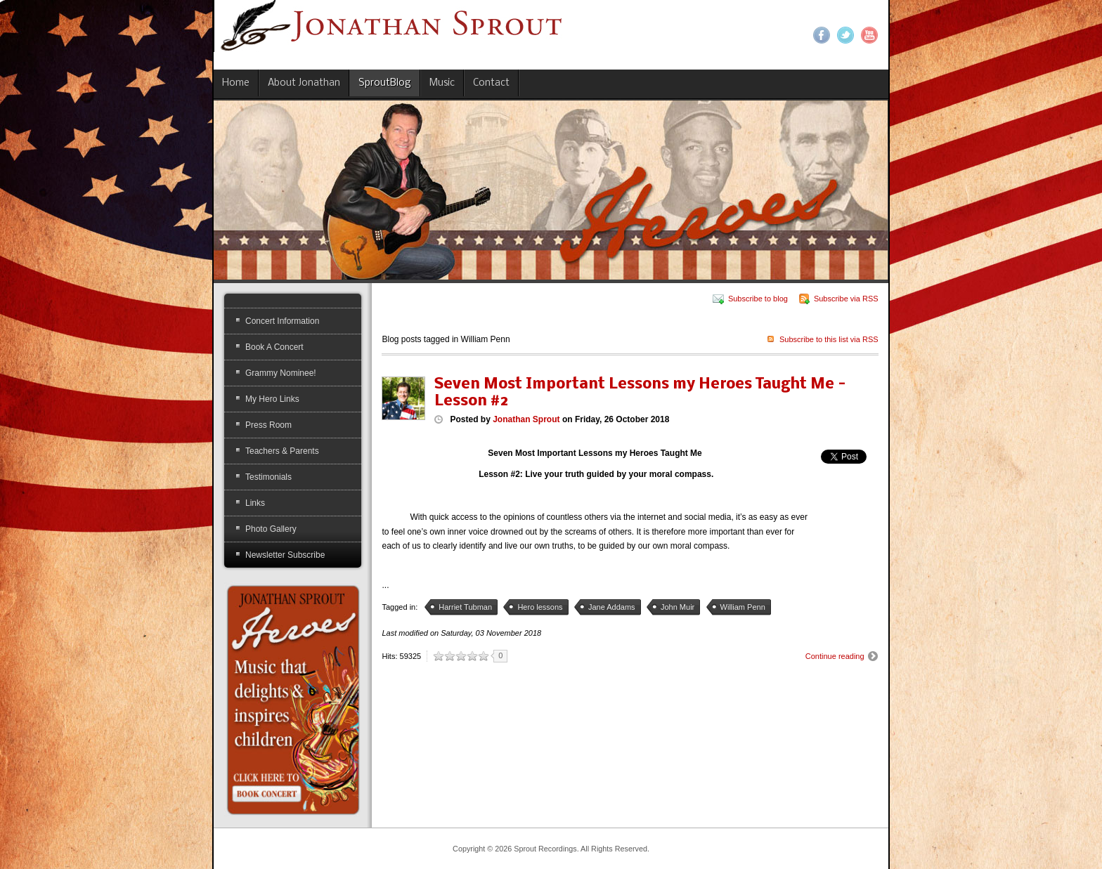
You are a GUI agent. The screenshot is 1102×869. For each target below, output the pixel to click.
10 (483, 656)
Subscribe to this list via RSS (829, 339)
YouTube (869, 35)
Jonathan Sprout (526, 419)
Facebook (821, 35)
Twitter (845, 35)
